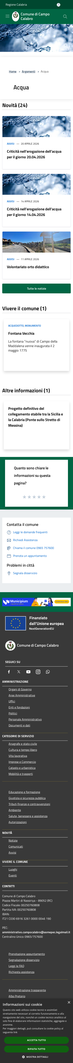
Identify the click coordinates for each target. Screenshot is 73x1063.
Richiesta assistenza (21, 972)
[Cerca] (65, 16)
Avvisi (10, 144)
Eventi (13, 875)
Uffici (12, 701)
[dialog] (36, 1031)
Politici (13, 713)
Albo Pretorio (17, 996)
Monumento (33, 326)
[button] (36, 1057)
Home (12, 71)
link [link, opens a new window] (15, 1032)
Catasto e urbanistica (22, 768)
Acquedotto (16, 326)
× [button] (68, 1002)
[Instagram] (38, 672)
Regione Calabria (16, 4)
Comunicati (16, 846)
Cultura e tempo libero (23, 749)
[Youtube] (28, 672)
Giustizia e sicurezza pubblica (27, 798)
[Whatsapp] (48, 672)
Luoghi (13, 869)
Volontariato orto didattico (28, 267)
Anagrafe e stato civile (23, 743)
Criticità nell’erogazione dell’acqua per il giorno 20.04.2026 (34, 154)
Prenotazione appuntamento (27, 954)
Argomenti (28, 71)
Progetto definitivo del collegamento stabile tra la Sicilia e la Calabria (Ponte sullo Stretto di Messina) (35, 416)
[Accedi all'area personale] (58, 4)
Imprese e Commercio (22, 762)
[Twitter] (18, 672)
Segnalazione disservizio (24, 960)
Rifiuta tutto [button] (36, 1049)
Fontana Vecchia (21, 333)
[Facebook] (9, 672)
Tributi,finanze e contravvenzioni (29, 804)
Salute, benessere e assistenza (28, 816)
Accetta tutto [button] (36, 1040)
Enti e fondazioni (19, 707)
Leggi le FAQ (16, 966)
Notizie (13, 840)
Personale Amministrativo (25, 719)
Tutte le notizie (36, 288)
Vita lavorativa (18, 755)
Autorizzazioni (18, 822)
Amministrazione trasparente (27, 990)
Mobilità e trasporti (21, 774)
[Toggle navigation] (7, 16)
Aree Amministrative (22, 695)
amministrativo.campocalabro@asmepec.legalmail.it (36, 932)
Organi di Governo (20, 689)
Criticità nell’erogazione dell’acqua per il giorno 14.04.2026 (34, 211)
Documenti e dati (19, 725)
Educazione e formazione (24, 792)
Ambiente (15, 810)
